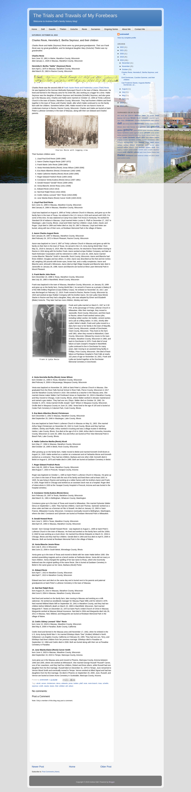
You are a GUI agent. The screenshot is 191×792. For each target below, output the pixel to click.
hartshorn (125, 133)
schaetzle (125, 150)
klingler (144, 135)
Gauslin (52, 29)
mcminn (145, 140)
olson (147, 145)
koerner (148, 135)
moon (136, 142)
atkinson (138, 115)
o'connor (140, 145)
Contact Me (140, 29)
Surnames (95, 29)
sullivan (136, 152)
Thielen (63, 29)
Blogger (112, 782)
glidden (120, 130)
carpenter (152, 118)
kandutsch (125, 135)
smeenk (120, 152)
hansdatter (150, 130)
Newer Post (38, 766)
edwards (64, 683)
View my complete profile (126, 38)
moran (147, 142)
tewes (52, 686)
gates (149, 127)
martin (157, 137)
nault (152, 142)
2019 (122, 57)
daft (120, 123)
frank (128, 127)
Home (34, 29)
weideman (141, 155)
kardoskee (131, 135)
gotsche (128, 129)
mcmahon (132, 140)
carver (43, 683)
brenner (120, 118)
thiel (56, 686)
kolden (76, 683)
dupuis (152, 124)
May (124, 95)
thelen (149, 152)
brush (139, 118)
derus (58, 683)
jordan (157, 133)
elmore (120, 127)
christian (137, 120)
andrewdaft (124, 34)
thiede (154, 152)
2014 (122, 103)
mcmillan (139, 140)
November (126, 66)
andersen (131, 115)
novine (133, 145)
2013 (122, 106)
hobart (132, 133)
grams (136, 130)
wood (119, 158)
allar (126, 115)
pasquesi (120, 147)
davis (124, 124)
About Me (126, 29)
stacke (46, 686)
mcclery (126, 140)
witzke (157, 155)
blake (157, 115)
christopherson (145, 120)
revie (85, 683)
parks (157, 145)
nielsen (120, 145)
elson (125, 127)
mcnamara (152, 140)
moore (141, 142)
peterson (132, 147)
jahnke (142, 133)
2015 (122, 60)
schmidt (141, 150)
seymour (35, 686)
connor (157, 120)
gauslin (155, 126)
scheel (131, 150)
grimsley (140, 130)
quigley (149, 147)
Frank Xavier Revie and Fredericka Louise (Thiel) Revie (86, 88)
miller (157, 140)
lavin (144, 137)
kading (119, 135)
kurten (125, 137)
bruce (133, 118)
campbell (145, 118)
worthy (128, 158)
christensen (51, 683)
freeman (133, 127)
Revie (84, 29)
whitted (61, 686)
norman (126, 145)
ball (148, 115)
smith (41, 686)
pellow (126, 147)
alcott (38, 683)
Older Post (105, 766)
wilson (71, 686)
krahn (157, 135)
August (125, 89)
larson (139, 137)
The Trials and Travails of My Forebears (75, 15)
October (125, 69)
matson (120, 140)
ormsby (152, 145)
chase (123, 120)
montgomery (129, 142)
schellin (105, 683)
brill (124, 118)
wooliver (123, 158)
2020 (122, 54)
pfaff (81, 683)
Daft (43, 29)
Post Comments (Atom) (50, 772)
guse (145, 130)
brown (128, 118)
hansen (156, 130)
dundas (147, 124)
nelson (157, 142)
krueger (120, 137)
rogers (119, 150)
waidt (136, 155)
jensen (147, 132)
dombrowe (139, 123)
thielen (121, 155)
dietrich (132, 124)
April (124, 99)
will (66, 686)
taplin (141, 152)
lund (147, 137)
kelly (136, 135)
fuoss (138, 127)
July (123, 92)
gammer (143, 127)
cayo (119, 120)
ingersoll (137, 133)
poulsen (142, 147)
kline (140, 135)
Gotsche (74, 29)
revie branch (92, 683)
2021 (122, 50)
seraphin (150, 150)
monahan (120, 142)
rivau (100, 683)
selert (146, 150)
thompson (130, 155)
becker (152, 115)
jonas (71, 683)
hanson (119, 133)
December (126, 63)
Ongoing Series (111, 29)
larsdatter (132, 137)
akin (119, 115)
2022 (122, 47)
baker (144, 115)
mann (152, 137)
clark (153, 120)
